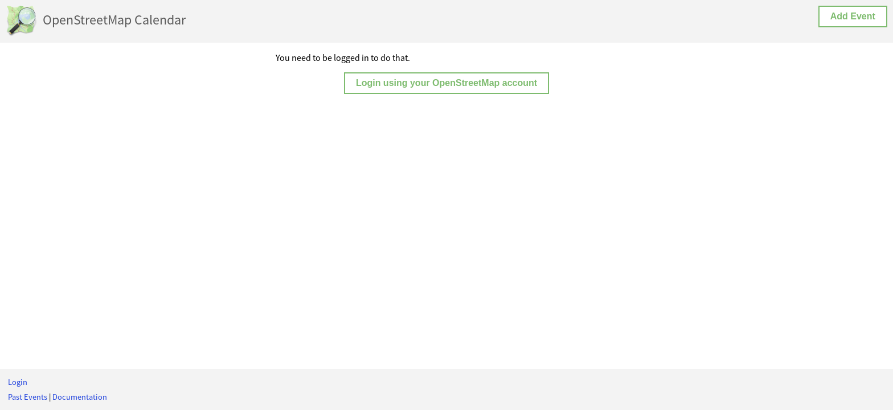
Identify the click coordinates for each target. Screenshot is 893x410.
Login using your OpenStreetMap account (446, 83)
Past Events (27, 397)
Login (17, 382)
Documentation (79, 397)
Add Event (852, 16)
